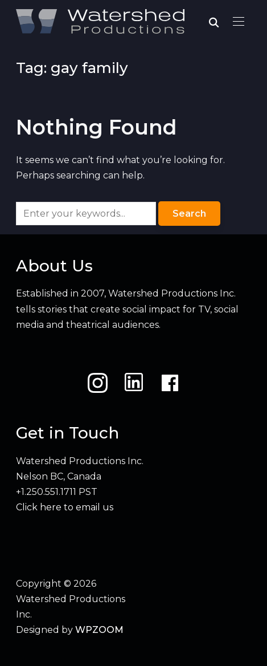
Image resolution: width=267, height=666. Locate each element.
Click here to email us (64, 507)
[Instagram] (97, 382)
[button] (238, 22)
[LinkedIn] (133, 382)
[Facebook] (169, 382)
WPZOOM (99, 629)
